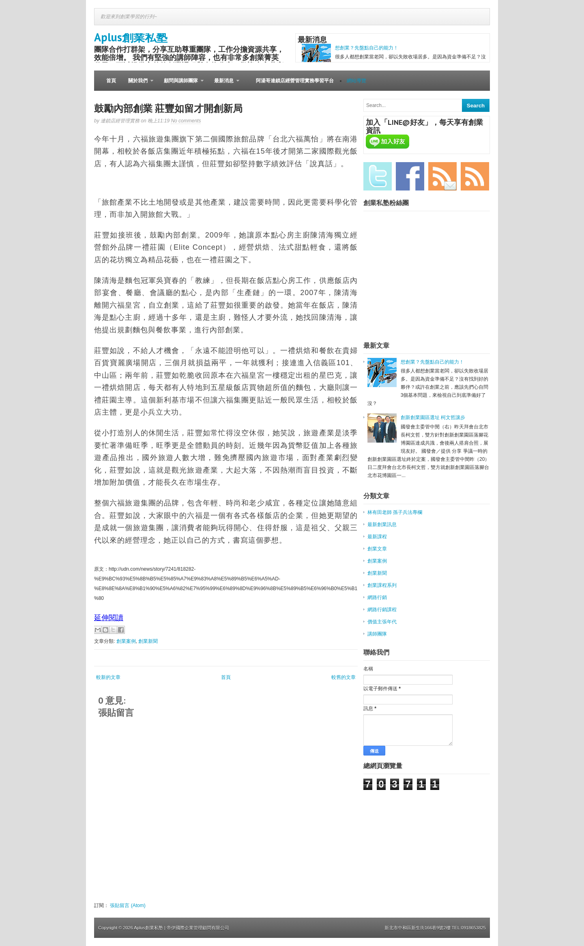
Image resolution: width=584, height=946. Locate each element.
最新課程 (377, 536)
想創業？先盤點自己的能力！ (366, 48)
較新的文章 (108, 677)
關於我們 (137, 84)
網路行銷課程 (382, 609)
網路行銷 (377, 597)
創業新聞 (148, 641)
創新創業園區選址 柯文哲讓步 (433, 417)
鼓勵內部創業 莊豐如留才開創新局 (168, 108)
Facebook (410, 176)
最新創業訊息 (382, 524)
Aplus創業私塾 (130, 37)
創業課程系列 (382, 585)
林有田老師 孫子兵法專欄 (394, 512)
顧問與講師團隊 (181, 84)
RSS (475, 176)
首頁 (111, 80)
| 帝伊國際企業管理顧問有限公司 (196, 927)
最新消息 (223, 84)
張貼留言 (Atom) (127, 905)
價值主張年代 (382, 622)
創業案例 (126, 641)
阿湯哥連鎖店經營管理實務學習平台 (295, 80)
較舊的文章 (343, 677)
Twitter (377, 176)
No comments (186, 121)
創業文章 (377, 549)
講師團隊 (377, 634)
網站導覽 (356, 80)
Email (442, 176)
